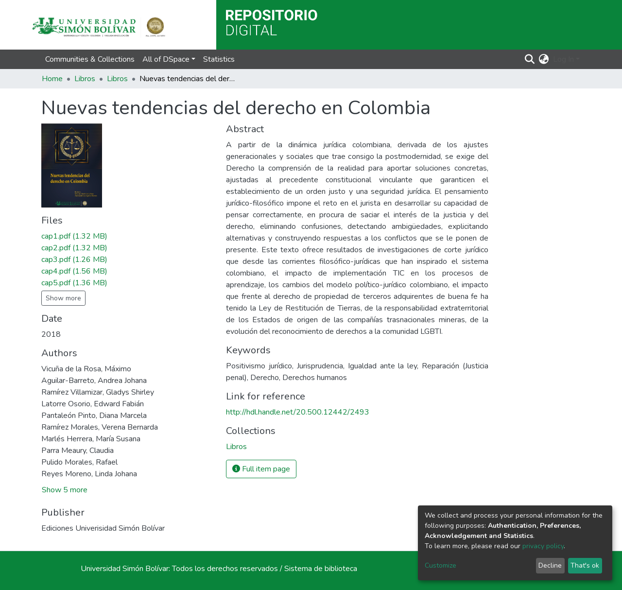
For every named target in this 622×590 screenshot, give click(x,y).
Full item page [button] (261, 469)
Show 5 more (64, 490)
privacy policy (543, 546)
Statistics (219, 59)
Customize (440, 565)
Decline (550, 565)
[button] (544, 59)
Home (52, 78)
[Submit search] (530, 59)
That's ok (584, 565)
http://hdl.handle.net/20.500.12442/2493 (297, 412)
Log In (563, 59)
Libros (84, 78)
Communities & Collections (90, 59)
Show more (63, 298)
